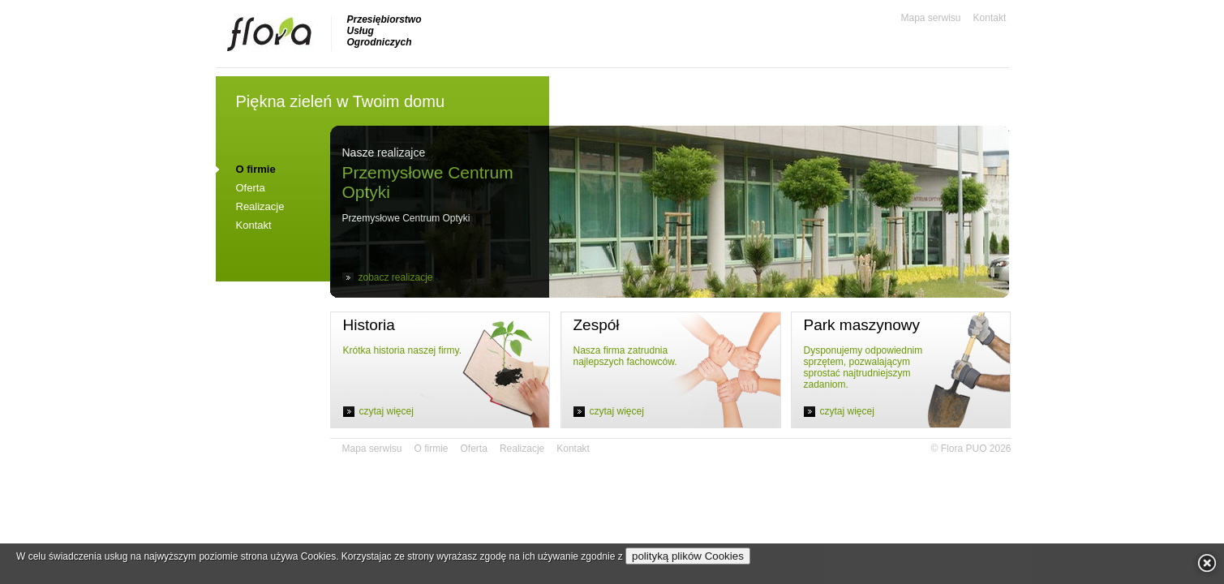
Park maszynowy (862, 324)
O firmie (431, 448)
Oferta (250, 188)
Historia (369, 324)
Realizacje (260, 206)
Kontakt (990, 18)
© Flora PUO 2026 (971, 448)
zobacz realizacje (396, 277)
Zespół (596, 324)
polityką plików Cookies (688, 556)
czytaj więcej (386, 411)
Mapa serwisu (931, 18)
